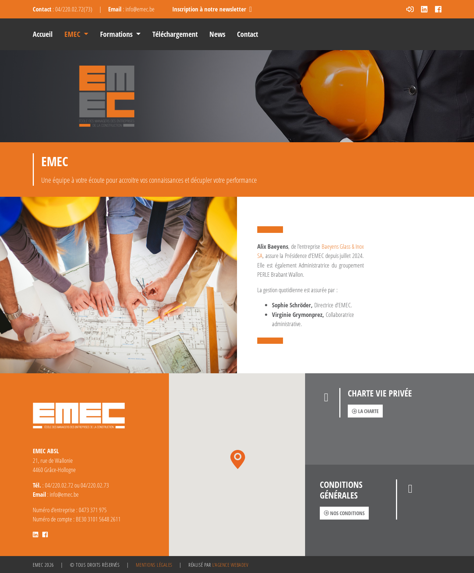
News (217, 34)
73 (88, 9)
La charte (365, 411)
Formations (117, 34)
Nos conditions (344, 513)
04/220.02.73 (95, 485)
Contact (247, 34)
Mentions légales (154, 564)
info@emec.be (140, 9)
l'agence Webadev (230, 564)
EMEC (73, 34)
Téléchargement (175, 34)
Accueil (43, 34)
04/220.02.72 (69, 9)
